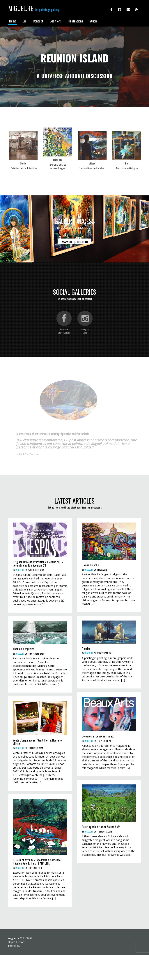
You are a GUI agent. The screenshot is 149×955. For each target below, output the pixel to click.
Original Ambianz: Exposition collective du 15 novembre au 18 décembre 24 (38, 563)
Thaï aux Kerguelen (23, 649)
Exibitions (55, 21)
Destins (86, 648)
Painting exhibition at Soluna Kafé (101, 827)
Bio (24, 21)
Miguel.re (20, 8)
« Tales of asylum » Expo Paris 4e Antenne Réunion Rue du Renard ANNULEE (37, 861)
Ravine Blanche (90, 565)
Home (12, 21)
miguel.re (19, 570)
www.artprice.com (74, 241)
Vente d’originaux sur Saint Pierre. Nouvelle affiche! (37, 742)
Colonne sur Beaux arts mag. (98, 736)
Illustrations (75, 21)
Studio (93, 21)
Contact (38, 21)
